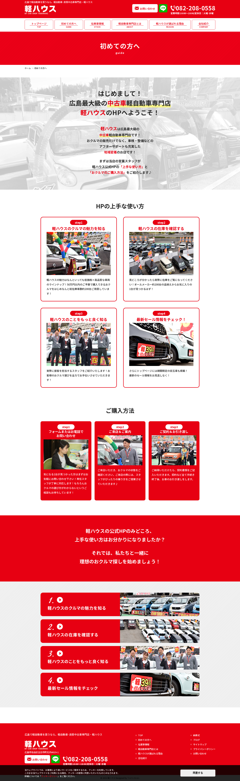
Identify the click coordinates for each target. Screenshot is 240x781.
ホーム (28, 68)
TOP (140, 735)
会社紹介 (204, 25)
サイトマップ (199, 744)
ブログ (196, 739)
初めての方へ (68, 25)
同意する (198, 772)
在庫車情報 (97, 25)
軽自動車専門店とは (129, 25)
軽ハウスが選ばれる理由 (170, 25)
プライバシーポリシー (204, 749)
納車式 (196, 735)
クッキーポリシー (49, 776)
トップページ (39, 25)
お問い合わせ (147, 8)
